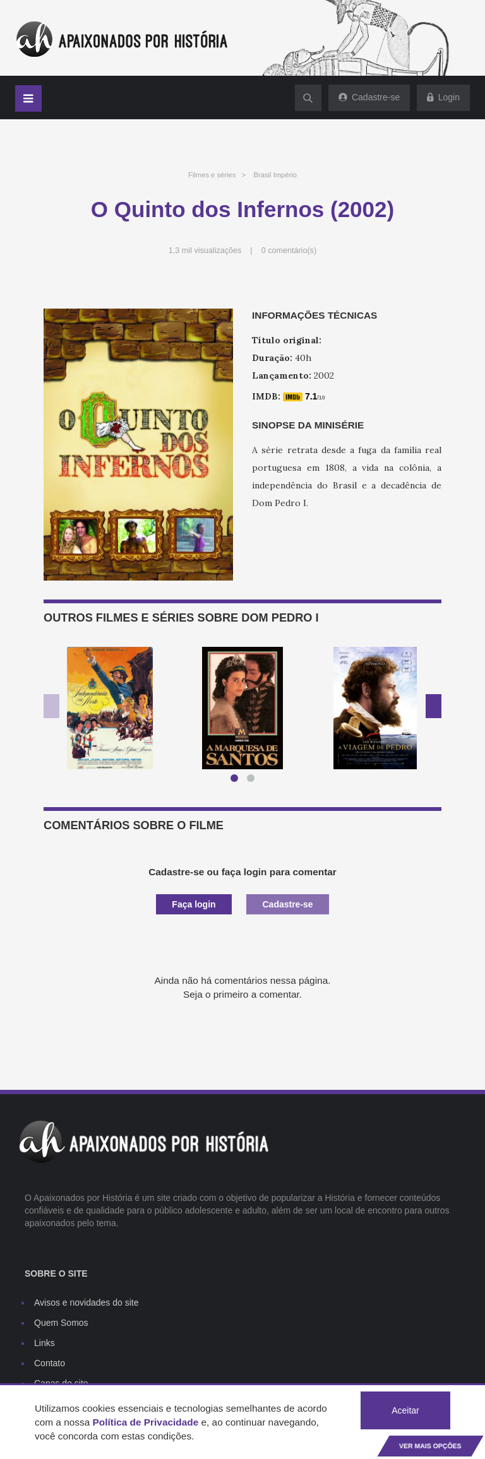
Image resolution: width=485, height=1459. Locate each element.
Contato (49, 1363)
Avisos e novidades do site (86, 1302)
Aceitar (405, 1410)
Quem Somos (61, 1323)
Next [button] (433, 706)
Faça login (193, 904)
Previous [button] (51, 706)
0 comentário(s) (289, 250)
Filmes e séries (212, 175)
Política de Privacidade (146, 1422)
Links (44, 1343)
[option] (110, 708)
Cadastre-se (287, 904)
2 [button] (253, 780)
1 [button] (237, 780)
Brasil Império (275, 175)
